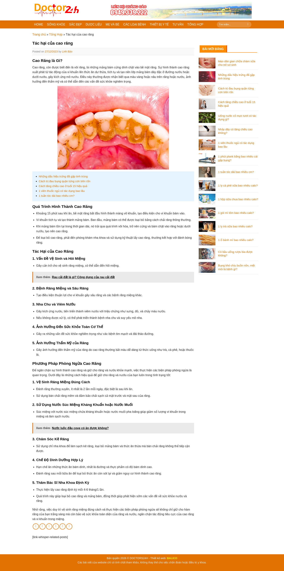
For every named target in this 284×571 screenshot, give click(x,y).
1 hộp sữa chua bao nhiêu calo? (238, 199)
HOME (38, 24)
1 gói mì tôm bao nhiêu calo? (236, 212)
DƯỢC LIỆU (94, 24)
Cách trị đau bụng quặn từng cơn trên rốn (64, 181)
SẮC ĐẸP (75, 24)
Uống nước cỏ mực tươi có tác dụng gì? (237, 117)
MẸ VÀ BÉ (112, 24)
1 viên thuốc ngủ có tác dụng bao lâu (62, 190)
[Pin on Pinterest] (56, 526)
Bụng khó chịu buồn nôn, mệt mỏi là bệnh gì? (236, 267)
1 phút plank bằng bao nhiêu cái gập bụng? (238, 158)
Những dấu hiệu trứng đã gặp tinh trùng (63, 176)
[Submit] (248, 24)
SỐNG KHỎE (56, 24)
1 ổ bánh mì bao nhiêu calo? (236, 240)
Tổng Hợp (55, 34)
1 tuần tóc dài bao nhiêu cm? (57, 195)
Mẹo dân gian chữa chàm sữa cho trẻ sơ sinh (236, 63)
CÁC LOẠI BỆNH (134, 24)
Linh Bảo (67, 51)
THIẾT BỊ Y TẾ (159, 24)
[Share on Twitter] (42, 526)
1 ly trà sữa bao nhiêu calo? (235, 226)
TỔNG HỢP (195, 24)
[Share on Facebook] (36, 526)
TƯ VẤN (177, 24)
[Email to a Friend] (49, 526)
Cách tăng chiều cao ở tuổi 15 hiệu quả (63, 186)
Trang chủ (39, 34)
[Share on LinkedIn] (62, 526)
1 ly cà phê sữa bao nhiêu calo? (238, 185)
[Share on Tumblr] (69, 526)
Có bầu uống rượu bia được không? (235, 253)
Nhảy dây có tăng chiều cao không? (235, 131)
